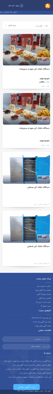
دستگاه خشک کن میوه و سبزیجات (34, 69)
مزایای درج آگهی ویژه (43, 290)
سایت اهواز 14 (46, 306)
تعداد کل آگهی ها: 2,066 (42, 321)
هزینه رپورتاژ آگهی (44, 294)
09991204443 (35, 346)
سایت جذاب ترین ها (43, 302)
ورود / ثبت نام (14, 5)
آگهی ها (39, 26)
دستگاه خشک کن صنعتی (38, 187)
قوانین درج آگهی (44, 298)
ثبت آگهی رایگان (26, 387)
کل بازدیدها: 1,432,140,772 (41, 317)
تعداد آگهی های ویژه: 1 (42, 325)
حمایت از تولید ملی (44, 286)
